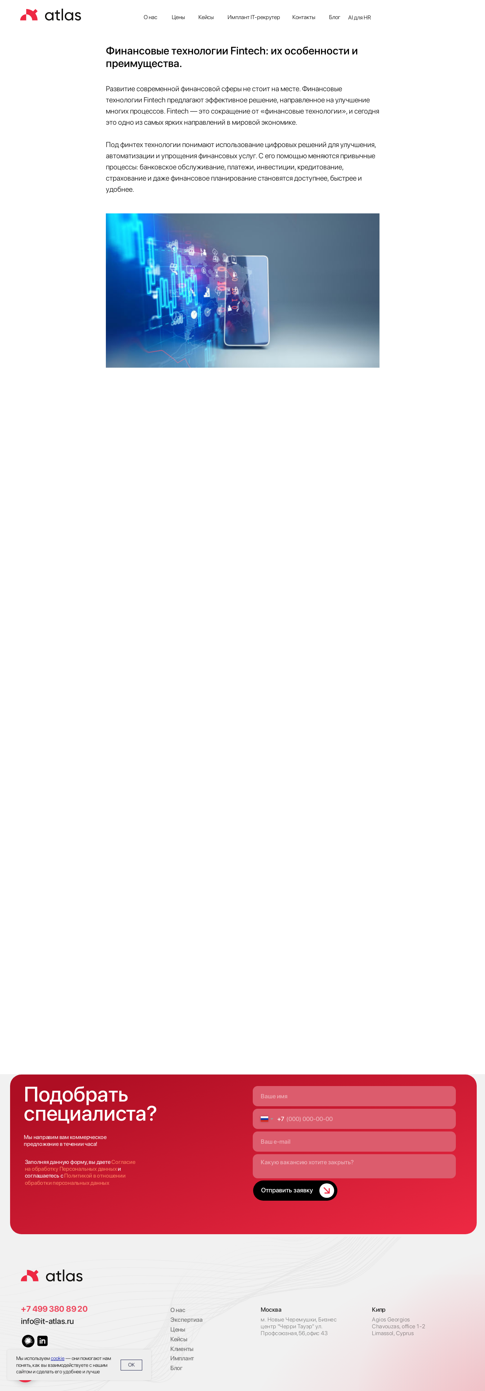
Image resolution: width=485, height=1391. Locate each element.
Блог (335, 17)
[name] (354, 1096)
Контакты (303, 17)
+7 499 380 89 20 (54, 1309)
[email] (354, 1141)
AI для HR (359, 17)
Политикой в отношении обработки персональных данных (75, 1179)
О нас (150, 17)
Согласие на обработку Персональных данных (80, 1165)
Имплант (182, 1358)
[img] (51, 1276)
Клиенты (181, 1348)
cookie (57, 1358)
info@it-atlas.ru (47, 1321)
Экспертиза (186, 1319)
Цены (178, 17)
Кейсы (206, 17)
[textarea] (354, 1166)
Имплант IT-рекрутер (254, 17)
